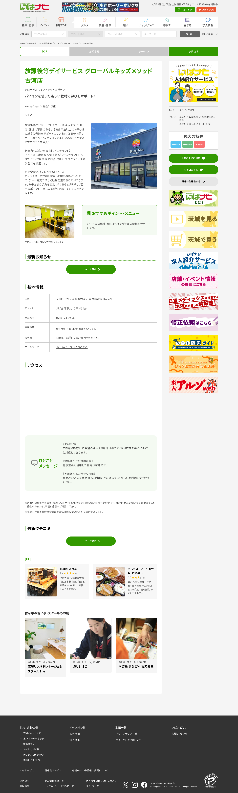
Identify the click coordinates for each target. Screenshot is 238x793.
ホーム (23, 43)
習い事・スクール (196, 123)
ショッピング (146, 25)
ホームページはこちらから (72, 347)
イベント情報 (77, 727)
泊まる (187, 25)
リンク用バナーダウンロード (59, 786)
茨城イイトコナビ (32, 733)
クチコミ (194, 51)
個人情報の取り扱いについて (101, 780)
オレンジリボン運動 (33, 754)
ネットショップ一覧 (126, 734)
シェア (28, 115)
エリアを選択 (40, 34)
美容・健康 (105, 25)
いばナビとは (179, 727)
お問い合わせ (179, 734)
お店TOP (61, 25)
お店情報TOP (34, 43)
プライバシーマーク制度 (161, 783)
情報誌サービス (53, 770)
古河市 (191, 109)
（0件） (53, 106)
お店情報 (74, 734)
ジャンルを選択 (115, 34)
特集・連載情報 (29, 727)
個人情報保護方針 (54, 780)
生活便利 (193, 116)
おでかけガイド (31, 749)
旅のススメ (29, 744)
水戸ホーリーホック (33, 738)
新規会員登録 (190, 9)
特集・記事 (28, 25)
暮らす (167, 25)
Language (210, 9)
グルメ (84, 25)
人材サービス (27, 770)
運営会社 (25, 780)
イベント (44, 25)
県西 (181, 109)
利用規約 (25, 786)
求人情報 (208, 25)
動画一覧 (121, 727)
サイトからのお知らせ (128, 740)
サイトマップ (92, 786)
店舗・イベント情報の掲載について (90, 770)
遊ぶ (126, 25)
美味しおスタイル (32, 760)
